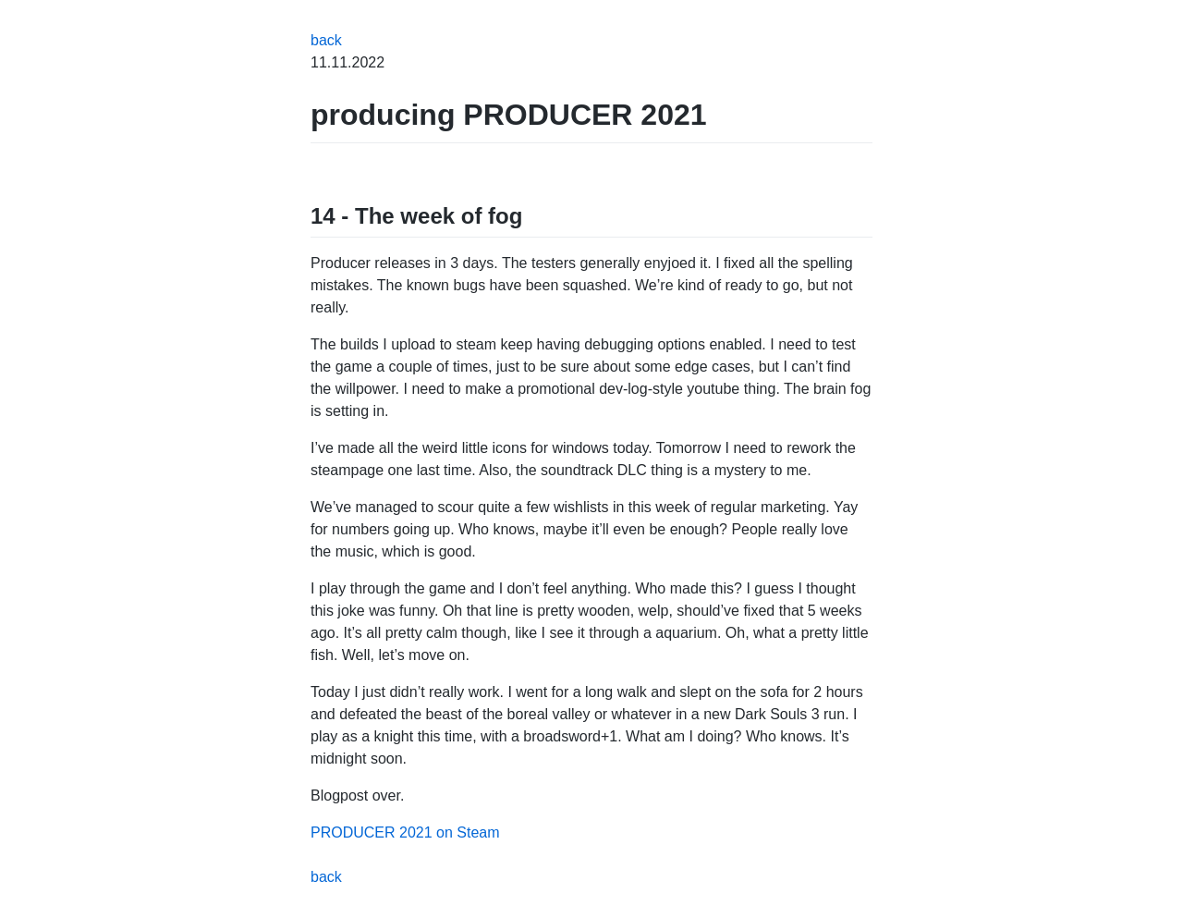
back (326, 40)
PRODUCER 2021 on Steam (405, 832)
